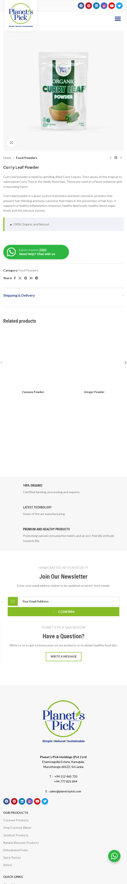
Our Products (15, 812)
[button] (118, 19)
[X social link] (20, 278)
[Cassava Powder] (32, 358)
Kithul (7, 865)
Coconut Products (16, 820)
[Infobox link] (63, 490)
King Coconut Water (17, 827)
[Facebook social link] (14, 278)
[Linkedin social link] (31, 278)
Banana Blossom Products (21, 842)
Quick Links (13, 877)
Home (7, 158)
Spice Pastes (12, 857)
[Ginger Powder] (94, 358)
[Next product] (121, 157)
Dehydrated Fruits (15, 850)
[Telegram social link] (36, 278)
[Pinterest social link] (25, 278)
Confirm (63, 611)
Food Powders (26, 158)
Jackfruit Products (15, 835)
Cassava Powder (33, 392)
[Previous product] (110, 157)
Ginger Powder (94, 392)
